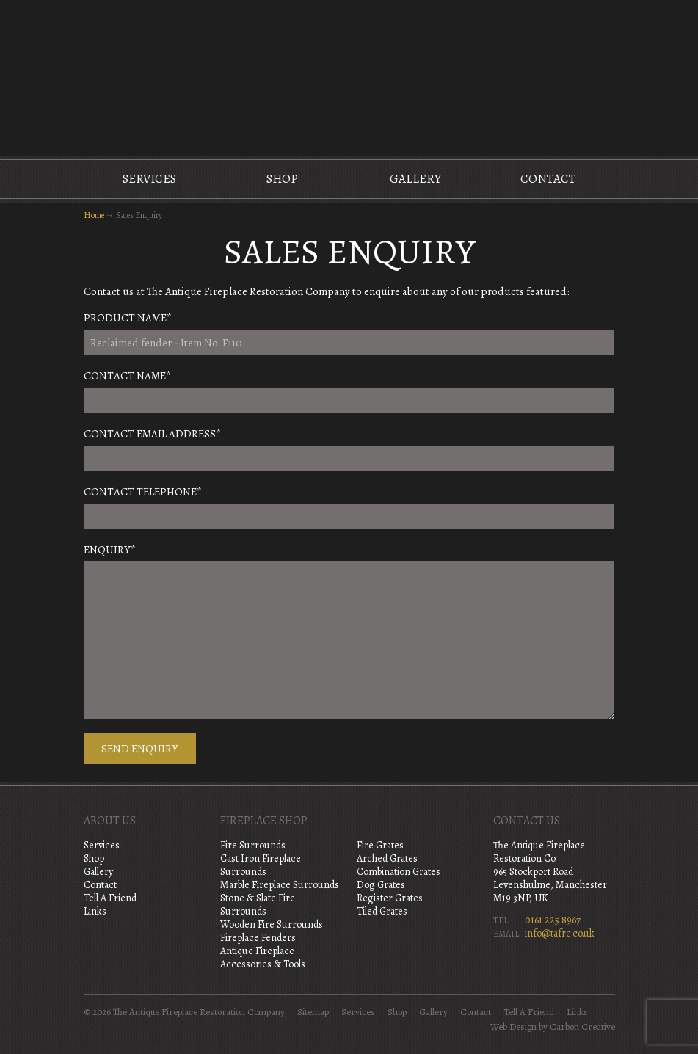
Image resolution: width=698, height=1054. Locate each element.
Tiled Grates (382, 911)
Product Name (128, 317)
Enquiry (110, 549)
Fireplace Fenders (258, 938)
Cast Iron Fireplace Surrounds (260, 865)
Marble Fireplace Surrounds (279, 885)
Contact (547, 178)
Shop (282, 178)
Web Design (513, 1026)
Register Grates (390, 898)
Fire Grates (380, 845)
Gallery (415, 178)
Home (94, 215)
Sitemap (313, 1012)
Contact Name (127, 375)
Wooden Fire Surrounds (271, 924)
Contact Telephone (143, 491)
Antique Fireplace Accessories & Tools (262, 957)
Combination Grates (398, 872)
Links (95, 911)
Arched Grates (387, 858)
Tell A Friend (110, 898)
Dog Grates (381, 885)
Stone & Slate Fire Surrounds (257, 904)
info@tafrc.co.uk (560, 933)
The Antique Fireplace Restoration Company (349, 76)
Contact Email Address (152, 433)
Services (149, 178)
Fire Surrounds (253, 845)
